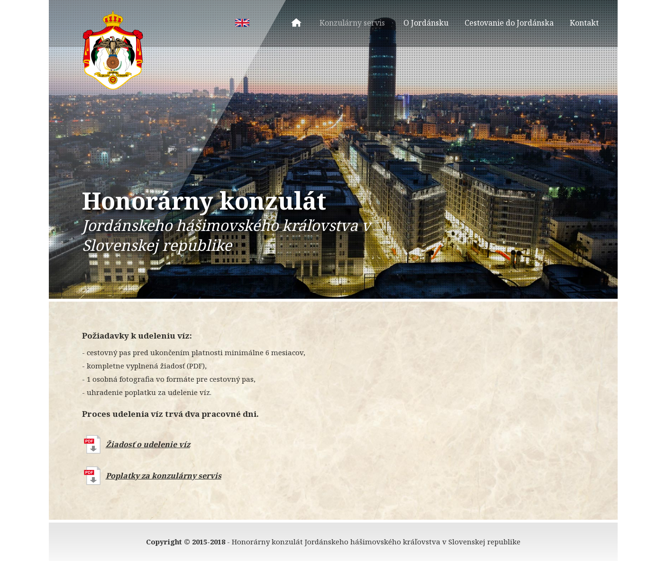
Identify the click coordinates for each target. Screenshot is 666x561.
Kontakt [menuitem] (584, 23)
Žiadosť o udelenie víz (148, 444)
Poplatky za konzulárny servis (163, 475)
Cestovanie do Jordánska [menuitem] (509, 23)
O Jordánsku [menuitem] (425, 23)
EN (242, 22)
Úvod (296, 22)
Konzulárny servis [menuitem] (352, 23)
